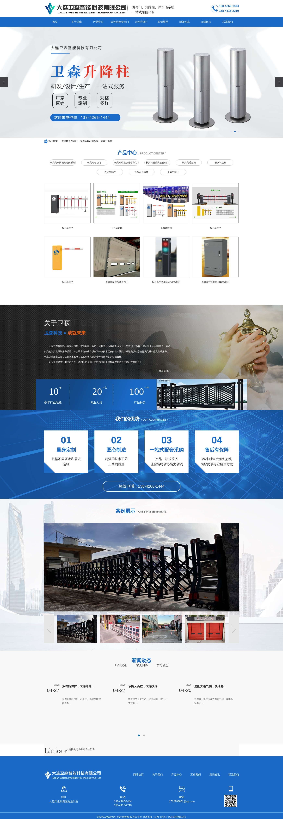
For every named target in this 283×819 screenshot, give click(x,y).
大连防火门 (73, 749)
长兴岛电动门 (94, 162)
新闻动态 (184, 21)
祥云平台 (137, 816)
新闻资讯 (214, 774)
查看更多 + (172, 172)
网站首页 (138, 774)
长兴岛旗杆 (220, 162)
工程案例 (195, 774)
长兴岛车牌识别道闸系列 (62, 162)
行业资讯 (121, 665)
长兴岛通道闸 (189, 162)
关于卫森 (76, 21)
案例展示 (163, 21)
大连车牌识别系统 (89, 141)
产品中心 (98, 21)
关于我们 (157, 774)
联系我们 (227, 21)
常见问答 (142, 665)
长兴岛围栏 (110, 172)
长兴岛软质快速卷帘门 (125, 162)
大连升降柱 (141, 21)
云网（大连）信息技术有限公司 (170, 816)
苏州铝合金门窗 (87, 749)
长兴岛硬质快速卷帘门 (157, 162)
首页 (55, 21)
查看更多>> (165, 371)
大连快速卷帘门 (120, 21)
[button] (231, 131)
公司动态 (162, 665)
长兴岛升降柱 (141, 172)
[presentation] (4, 82)
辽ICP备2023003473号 (108, 816)
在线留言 (206, 21)
